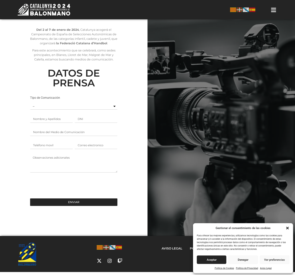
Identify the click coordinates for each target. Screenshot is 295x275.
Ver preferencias (274, 259)
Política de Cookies (224, 268)
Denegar (243, 259)
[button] (287, 228)
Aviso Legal (266, 268)
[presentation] (58, 188)
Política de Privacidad (247, 268)
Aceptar (212, 259)
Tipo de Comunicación (45, 100)
